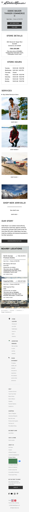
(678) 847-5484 (21, 281)
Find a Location (14, 305)
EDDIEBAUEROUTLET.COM (14, 241)
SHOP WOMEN (14, 149)
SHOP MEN (14, 122)
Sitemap (17, 502)
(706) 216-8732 (21, 256)
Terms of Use (11, 502)
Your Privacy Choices (13, 461)
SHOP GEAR (14, 177)
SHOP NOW (14, 214)
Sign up (16, 487)
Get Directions (13, 23)
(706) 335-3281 (14, 48)
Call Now (14, 27)
